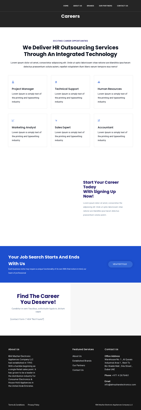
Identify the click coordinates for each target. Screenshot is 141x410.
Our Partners (105, 6)
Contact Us (122, 6)
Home (65, 6)
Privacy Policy (33, 405)
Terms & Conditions (16, 405)
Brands (90, 6)
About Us (77, 6)
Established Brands (82, 360)
